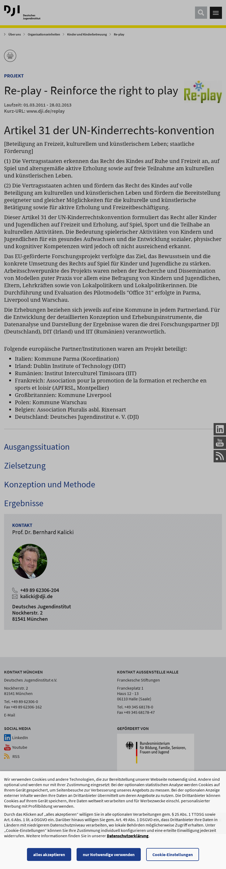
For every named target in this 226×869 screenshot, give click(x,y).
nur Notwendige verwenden (109, 857)
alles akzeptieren (49, 857)
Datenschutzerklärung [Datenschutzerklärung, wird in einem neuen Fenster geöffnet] (128, 838)
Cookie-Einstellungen (172, 857)
